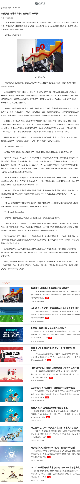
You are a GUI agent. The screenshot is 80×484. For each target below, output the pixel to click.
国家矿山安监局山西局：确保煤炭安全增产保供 (53, 388)
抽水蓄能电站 (15, 274)
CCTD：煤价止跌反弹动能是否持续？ (48, 328)
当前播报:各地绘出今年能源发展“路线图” (50, 288)
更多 (47, 298)
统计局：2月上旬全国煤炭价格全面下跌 (49, 408)
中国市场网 (40, 3)
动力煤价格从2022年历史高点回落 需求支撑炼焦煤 (54, 428)
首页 (9, 8)
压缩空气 (22, 274)
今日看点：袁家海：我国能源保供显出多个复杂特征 (55, 308)
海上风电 (8, 274)
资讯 (14, 8)
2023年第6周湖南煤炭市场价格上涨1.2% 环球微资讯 (55, 467)
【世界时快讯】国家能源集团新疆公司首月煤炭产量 (55, 368)
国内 (19, 8)
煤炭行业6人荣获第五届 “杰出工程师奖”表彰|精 (53, 447)
